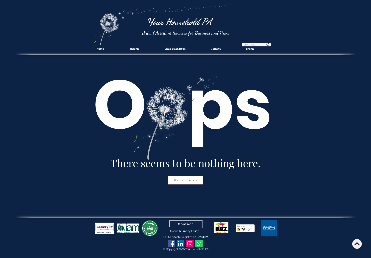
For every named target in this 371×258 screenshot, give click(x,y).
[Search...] (251, 44)
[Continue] (357, 244)
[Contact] (185, 224)
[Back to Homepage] (185, 180)
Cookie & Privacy (180, 230)
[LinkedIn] (180, 243)
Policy (195, 230)
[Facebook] (171, 243)
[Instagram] (190, 243)
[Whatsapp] (199, 243)
